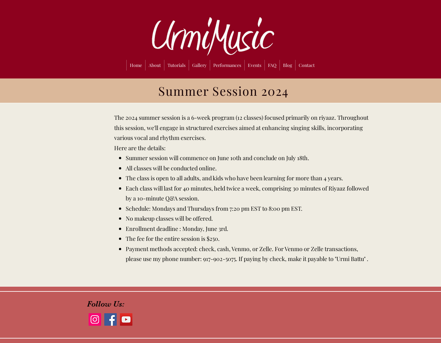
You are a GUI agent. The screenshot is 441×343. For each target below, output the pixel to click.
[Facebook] (110, 319)
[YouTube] (126, 319)
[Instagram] (95, 319)
